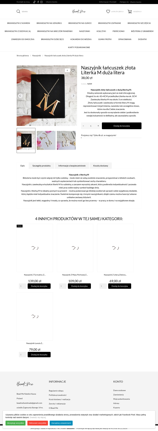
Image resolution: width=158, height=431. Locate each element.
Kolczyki (101, 31)
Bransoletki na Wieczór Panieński (55, 29)
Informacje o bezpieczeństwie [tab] (72, 165)
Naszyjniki (84, 31)
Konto (118, 381)
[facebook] (38, 2)
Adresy (116, 403)
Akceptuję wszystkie (15, 423)
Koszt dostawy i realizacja (59, 399)
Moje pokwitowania (121, 399)
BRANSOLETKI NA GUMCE (80, 21)
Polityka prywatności (57, 395)
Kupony (116, 407)
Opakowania (124, 39)
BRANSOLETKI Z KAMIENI (19, 21)
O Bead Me (53, 408)
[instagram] (41, 2)
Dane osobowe (119, 390)
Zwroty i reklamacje (57, 403)
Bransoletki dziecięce (52, 39)
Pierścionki (118, 31)
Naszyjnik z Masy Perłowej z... (75, 275)
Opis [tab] (22, 165)
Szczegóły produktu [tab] (41, 165)
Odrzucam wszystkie (37, 423)
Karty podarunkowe (79, 47)
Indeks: (84, 84)
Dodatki (142, 39)
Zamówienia (118, 394)
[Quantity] (22, 286)
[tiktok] (34, 2)
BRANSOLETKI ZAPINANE (110, 21)
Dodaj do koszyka (122, 125)
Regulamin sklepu (56, 391)
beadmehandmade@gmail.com (29, 403)
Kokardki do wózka (81, 39)
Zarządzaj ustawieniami (61, 423)
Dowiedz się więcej (38, 417)
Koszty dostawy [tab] (100, 165)
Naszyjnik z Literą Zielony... (115, 275)
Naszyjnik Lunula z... (34, 343)
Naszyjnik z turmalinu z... (35, 275)
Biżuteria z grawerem (142, 31)
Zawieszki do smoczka (22, 39)
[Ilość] (91, 125)
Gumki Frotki (105, 39)
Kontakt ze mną (23, 2)
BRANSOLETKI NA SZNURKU (50, 21)
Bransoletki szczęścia (140, 21)
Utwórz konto (51, 2)
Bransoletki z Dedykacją (18, 29)
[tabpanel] (47, 95)
